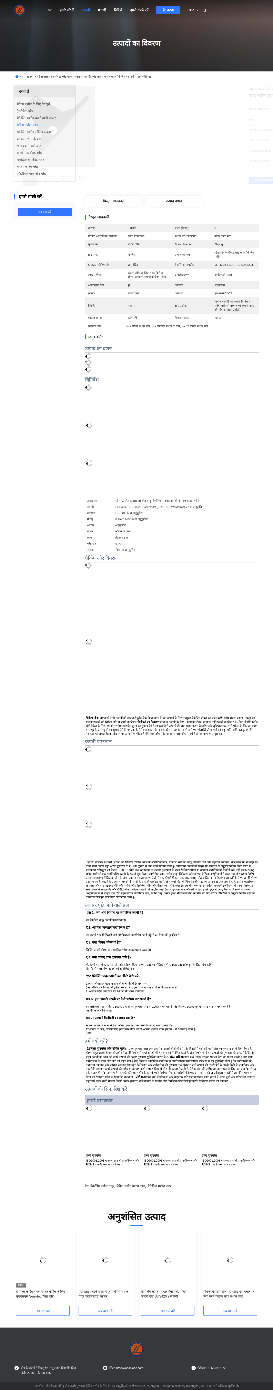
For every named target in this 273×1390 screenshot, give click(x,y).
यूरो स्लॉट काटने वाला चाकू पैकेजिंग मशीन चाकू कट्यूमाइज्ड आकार (103, 1294)
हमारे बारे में (67, 10)
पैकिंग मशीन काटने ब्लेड (131, 1186)
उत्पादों (86, 10)
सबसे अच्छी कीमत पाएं (194, 180)
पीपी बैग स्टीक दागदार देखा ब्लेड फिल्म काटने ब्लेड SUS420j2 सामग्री (164, 1294)
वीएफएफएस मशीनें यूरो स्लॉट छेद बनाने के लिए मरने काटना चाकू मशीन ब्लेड (228, 1294)
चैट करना (168, 10)
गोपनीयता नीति (54, 1386)
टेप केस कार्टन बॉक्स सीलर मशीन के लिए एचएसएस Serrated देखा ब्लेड (40, 1294)
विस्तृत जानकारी (113, 201)
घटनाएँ (102, 10)
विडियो (118, 10)
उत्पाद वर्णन (174, 201)
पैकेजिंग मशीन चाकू (102, 1186)
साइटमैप (38, 1386)
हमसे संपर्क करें (139, 10)
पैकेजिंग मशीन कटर (159, 1186)
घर (50, 10)
